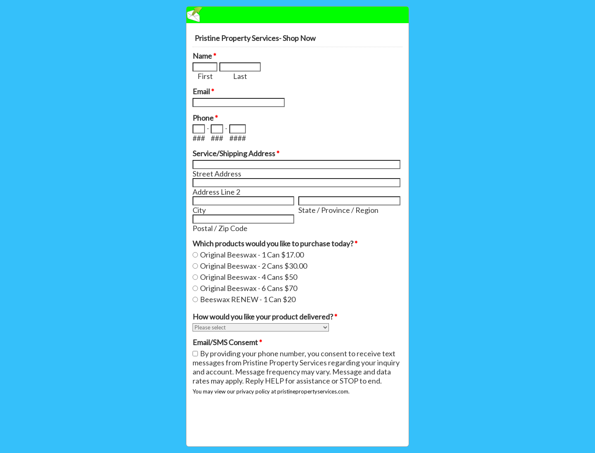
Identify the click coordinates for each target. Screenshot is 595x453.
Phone (205, 117)
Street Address (217, 173)
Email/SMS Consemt (227, 342)
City (199, 210)
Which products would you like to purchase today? (275, 243)
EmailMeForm (297, 15)
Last (240, 76)
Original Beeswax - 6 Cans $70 (248, 288)
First (205, 76)
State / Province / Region (338, 210)
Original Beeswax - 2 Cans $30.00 (253, 265)
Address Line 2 (216, 191)
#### (237, 138)
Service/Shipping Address (236, 153)
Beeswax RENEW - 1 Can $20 (247, 299)
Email (203, 91)
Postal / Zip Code (220, 228)
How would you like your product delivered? (265, 316)
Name (204, 55)
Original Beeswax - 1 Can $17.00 (252, 254)
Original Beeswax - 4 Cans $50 (248, 276)
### (199, 138)
